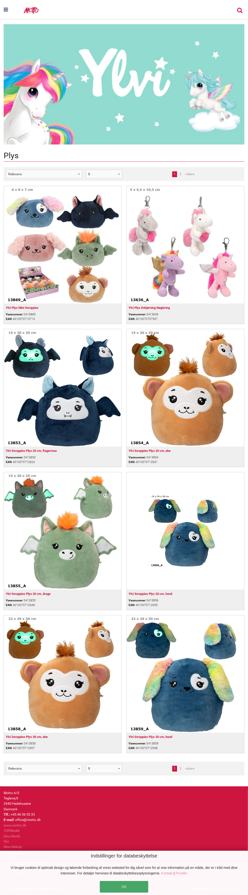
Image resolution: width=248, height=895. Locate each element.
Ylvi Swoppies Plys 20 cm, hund (150, 594)
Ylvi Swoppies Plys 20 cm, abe (149, 451)
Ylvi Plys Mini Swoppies (22, 308)
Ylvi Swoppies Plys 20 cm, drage (28, 594)
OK (124, 886)
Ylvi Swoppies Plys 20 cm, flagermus (31, 451)
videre (189, 174)
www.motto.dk (15, 825)
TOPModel (11, 831)
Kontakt (167, 873)
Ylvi (6, 841)
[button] (13, 10)
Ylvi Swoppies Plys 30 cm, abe (27, 737)
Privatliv (181, 873)
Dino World (12, 836)
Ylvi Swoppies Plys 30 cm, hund (150, 737)
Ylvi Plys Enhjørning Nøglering (149, 308)
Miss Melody (13, 847)
